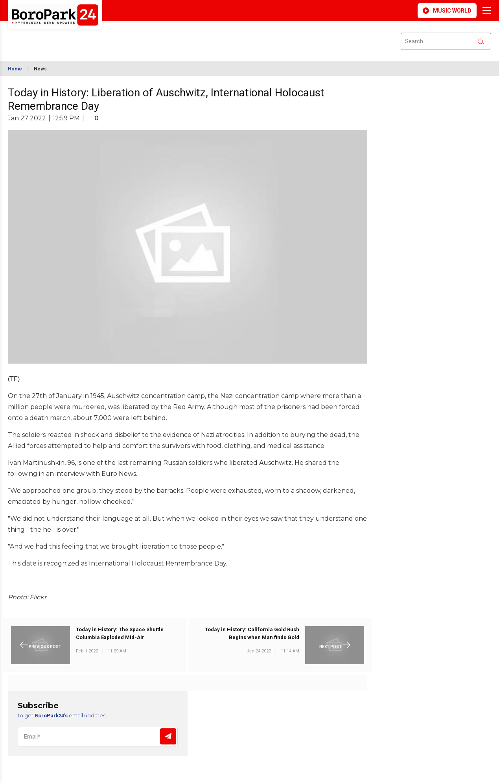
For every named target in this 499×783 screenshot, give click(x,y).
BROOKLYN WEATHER (77, 36)
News (40, 69)
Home (15, 69)
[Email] (98, 736)
